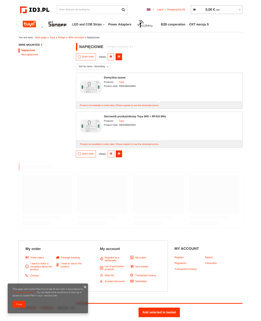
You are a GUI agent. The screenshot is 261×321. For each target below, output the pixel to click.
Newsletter (141, 281)
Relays (62, 37)
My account (110, 249)
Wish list (109, 275)
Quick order (88, 56)
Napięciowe (28, 50)
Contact (34, 275)
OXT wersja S (199, 24)
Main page (41, 37)
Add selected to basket (159, 312)
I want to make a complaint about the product (41, 266)
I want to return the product (71, 265)
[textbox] (92, 9)
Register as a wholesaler (112, 259)
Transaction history (145, 275)
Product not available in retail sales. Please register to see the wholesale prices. (119, 105)
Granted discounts (115, 281)
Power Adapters (119, 24)
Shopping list (176, 9)
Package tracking (70, 257)
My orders (140, 257)
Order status (37, 257)
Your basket (141, 266)
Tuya (52, 37)
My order (33, 249)
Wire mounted (76, 37)
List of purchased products (114, 268)
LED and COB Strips (87, 24)
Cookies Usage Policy (23, 292)
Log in (160, 9)
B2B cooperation (173, 24)
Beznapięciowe (29, 54)
